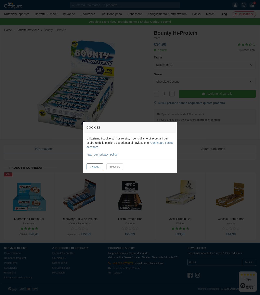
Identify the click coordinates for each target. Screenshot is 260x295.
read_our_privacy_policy (102, 154)
